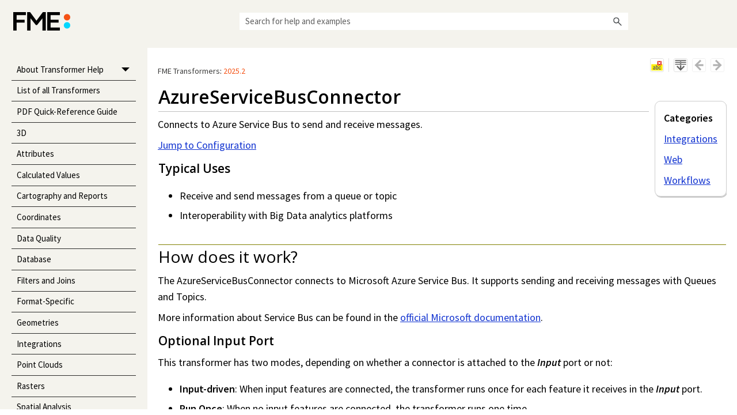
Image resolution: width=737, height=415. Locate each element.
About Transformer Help (76, 70)
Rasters (31, 385)
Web (673, 159)
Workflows (687, 180)
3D (21, 132)
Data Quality (39, 238)
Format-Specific (45, 301)
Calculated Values (48, 174)
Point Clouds (40, 364)
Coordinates (39, 217)
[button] (617, 21)
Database (34, 259)
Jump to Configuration (207, 145)
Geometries (38, 322)
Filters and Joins (46, 280)
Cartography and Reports (62, 195)
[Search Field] (434, 21)
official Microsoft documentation (470, 317)
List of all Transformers (58, 90)
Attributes (35, 153)
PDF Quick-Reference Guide (67, 111)
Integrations (39, 343)
